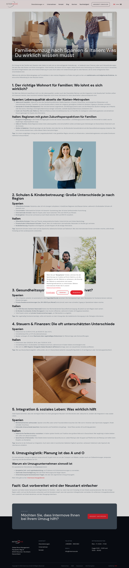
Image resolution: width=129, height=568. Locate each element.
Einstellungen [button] (50, 292)
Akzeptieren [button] (77, 292)
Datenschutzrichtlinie (54, 288)
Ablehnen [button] (62, 292)
